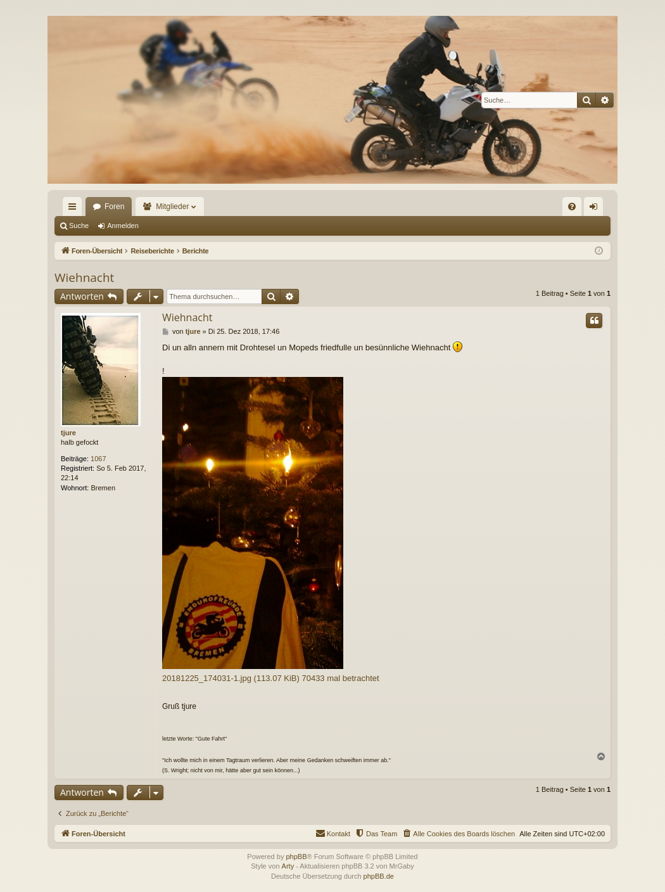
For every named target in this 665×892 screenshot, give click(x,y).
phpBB (296, 856)
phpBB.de (379, 876)
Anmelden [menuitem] (596, 209)
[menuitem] (571, 206)
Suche (79, 225)
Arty (288, 866)
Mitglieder (172, 206)
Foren (114, 206)
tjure (68, 432)
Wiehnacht (84, 277)
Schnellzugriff (75, 209)
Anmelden (123, 225)
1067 (98, 458)
